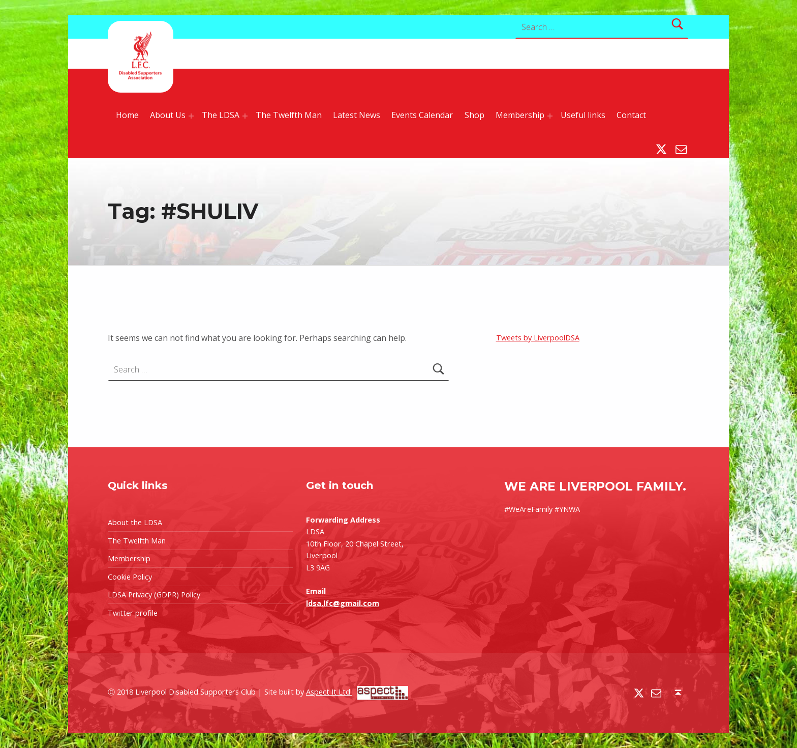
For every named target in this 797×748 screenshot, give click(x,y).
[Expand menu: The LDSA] (245, 116)
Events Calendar (422, 115)
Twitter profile (133, 613)
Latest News (356, 115)
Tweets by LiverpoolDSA (537, 337)
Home (127, 115)
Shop (474, 115)
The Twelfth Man (289, 115)
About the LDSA (135, 522)
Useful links (583, 115)
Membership (520, 115)
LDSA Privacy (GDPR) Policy (154, 594)
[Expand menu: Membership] (550, 116)
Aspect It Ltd (357, 692)
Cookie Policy (130, 577)
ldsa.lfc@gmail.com (342, 603)
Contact (631, 115)
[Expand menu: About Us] (191, 116)
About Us (168, 115)
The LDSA (220, 115)
